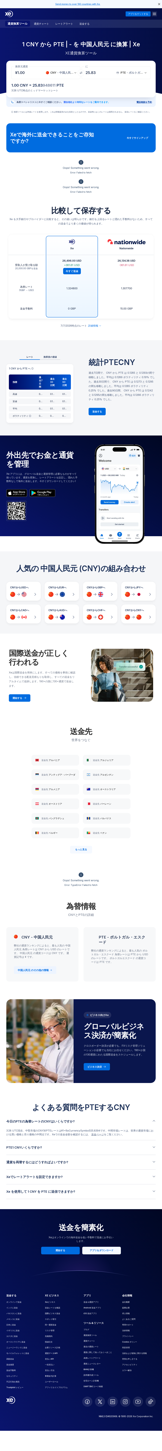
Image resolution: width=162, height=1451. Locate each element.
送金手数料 (11, 1370)
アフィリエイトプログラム (56, 1387)
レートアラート (64, 23)
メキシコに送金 (13, 1319)
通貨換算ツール (18, 23)
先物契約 (49, 1336)
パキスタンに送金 (14, 1313)
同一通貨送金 (50, 1325)
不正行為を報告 (13, 1381)
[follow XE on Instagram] (125, 1402)
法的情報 (126, 1330)
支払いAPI (49, 1359)
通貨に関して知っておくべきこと (98, 1352)
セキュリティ (12, 1376)
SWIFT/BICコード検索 (93, 1386)
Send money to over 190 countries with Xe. (77, 4)
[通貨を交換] (81, 73)
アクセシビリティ (129, 1364)
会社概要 (126, 1302)
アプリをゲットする (138, 13)
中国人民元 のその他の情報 (35, 970)
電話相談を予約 (144, 102)
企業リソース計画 (52, 1347)
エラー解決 (127, 1370)
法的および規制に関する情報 (134, 1353)
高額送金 (10, 1359)
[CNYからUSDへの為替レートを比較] (23, 591)
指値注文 (49, 1342)
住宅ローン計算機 (91, 1381)
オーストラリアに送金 (15, 1342)
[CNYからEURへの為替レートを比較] (62, 591)
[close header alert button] (159, 4)
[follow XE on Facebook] (87, 1402)
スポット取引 (50, 1319)
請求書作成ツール (91, 1375)
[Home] (9, 14)
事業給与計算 (50, 1376)
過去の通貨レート (91, 1346)
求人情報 (126, 1313)
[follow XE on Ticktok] (151, 1402)
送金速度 (10, 1364)
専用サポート (128, 1325)
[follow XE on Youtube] (138, 1402)
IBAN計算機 (89, 1369)
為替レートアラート (92, 1358)
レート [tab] (29, 357)
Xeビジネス (50, 1302)
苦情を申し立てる (129, 1359)
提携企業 (126, 1308)
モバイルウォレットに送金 (17, 1353)
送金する (84, 23)
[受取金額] (21, 72)
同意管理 (126, 1347)
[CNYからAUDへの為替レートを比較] (62, 613)
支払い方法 (49, 1370)
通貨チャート (41, 23)
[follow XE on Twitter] (100, 1402)
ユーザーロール (51, 1381)
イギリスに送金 (13, 1330)
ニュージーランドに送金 (16, 1347)
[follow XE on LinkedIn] (113, 1402)
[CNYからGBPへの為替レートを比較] (100, 591)
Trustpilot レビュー (14, 1387)
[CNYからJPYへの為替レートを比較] (138, 591)
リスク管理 (49, 1330)
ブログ (86, 1329)
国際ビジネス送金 (52, 1313)
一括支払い (49, 1364)
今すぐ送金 (72, 271)
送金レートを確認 (52, 1308)
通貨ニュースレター (92, 1363)
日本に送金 (11, 1325)
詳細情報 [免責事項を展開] (94, 325)
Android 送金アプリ (92, 1308)
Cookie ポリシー (129, 1342)
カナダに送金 (12, 1336)
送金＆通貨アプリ (91, 1302)
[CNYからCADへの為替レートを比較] (23, 613)
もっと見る (81, 849)
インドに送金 (12, 1308)
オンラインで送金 (14, 1302)
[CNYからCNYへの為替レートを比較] (138, 613)
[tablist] (39, 357)
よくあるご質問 (128, 1319)
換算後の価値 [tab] (50, 357)
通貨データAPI (51, 1353)
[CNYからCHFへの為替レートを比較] (100, 613)
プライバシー (128, 1336)
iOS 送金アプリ (90, 1313)
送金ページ (97, 1134)
